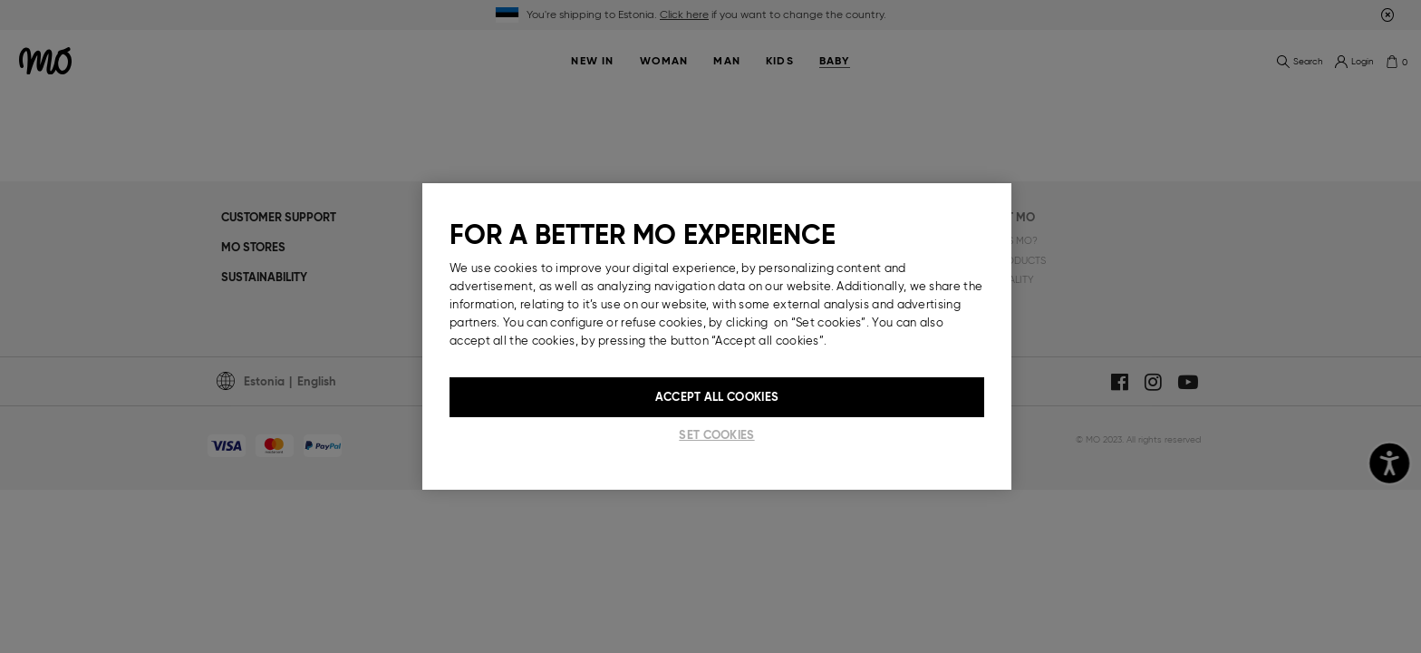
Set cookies (716, 435)
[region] (716, 336)
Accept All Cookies (716, 396)
